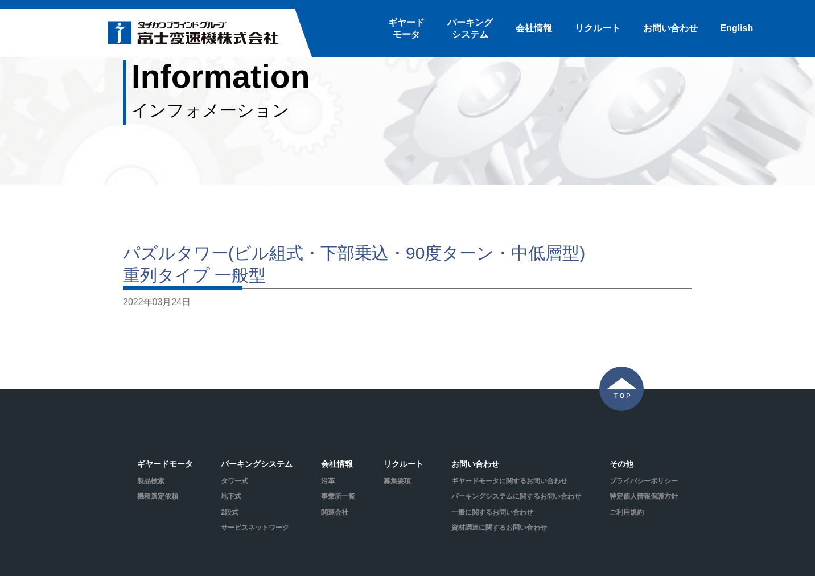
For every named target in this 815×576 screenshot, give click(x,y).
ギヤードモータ (406, 28)
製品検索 (150, 481)
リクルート (597, 28)
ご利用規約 (627, 512)
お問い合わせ (670, 28)
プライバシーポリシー (644, 481)
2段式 (229, 512)
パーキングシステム (470, 28)
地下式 (231, 496)
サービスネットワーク (255, 528)
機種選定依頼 (157, 496)
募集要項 (397, 481)
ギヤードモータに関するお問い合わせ (509, 481)
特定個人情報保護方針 (644, 496)
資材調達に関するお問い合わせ (499, 528)
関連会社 (334, 512)
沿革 (328, 481)
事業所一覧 (338, 496)
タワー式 (234, 481)
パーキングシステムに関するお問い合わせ (516, 496)
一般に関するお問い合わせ (492, 512)
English (737, 28)
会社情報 (534, 28)
